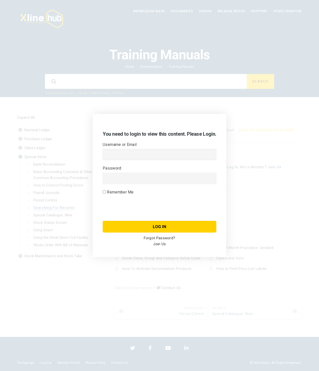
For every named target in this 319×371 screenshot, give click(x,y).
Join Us (159, 244)
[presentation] (140, 215)
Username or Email (120, 144)
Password (112, 168)
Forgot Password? (159, 238)
